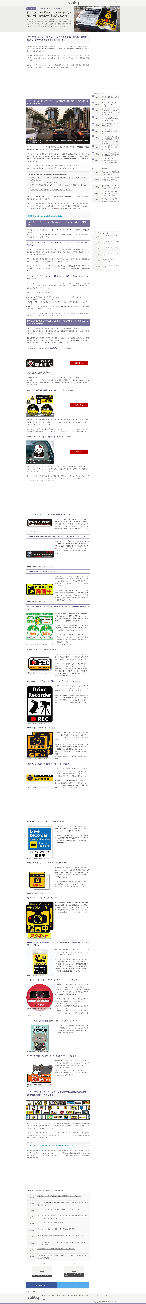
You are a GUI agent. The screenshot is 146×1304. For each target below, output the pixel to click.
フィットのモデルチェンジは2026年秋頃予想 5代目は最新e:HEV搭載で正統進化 (110, 154)
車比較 (58, 1295)
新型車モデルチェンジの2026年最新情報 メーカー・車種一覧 (110, 125)
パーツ (93, 1295)
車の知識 (81, 1295)
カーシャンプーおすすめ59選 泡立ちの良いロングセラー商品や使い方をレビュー (110, 199)
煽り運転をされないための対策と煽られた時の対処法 (45, 216)
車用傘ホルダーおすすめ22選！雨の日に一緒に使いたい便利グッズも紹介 (110, 186)
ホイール (99, 1295)
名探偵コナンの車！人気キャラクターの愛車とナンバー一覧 (110, 104)
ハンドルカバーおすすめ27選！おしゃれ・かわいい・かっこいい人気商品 (110, 193)
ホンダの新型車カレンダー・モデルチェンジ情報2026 (110, 131)
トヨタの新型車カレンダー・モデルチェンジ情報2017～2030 (110, 147)
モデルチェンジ (46, 1295)
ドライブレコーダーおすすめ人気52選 (50, 1222)
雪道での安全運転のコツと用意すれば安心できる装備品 (56, 1249)
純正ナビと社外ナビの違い (40, 1276)
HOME (43, 1299)
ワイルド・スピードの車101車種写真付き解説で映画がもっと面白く (110, 118)
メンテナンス (65, 1295)
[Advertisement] (58, 84)
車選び (53, 1295)
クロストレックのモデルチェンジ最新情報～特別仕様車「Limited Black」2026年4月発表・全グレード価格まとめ (110, 140)
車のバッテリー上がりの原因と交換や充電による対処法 (56, 1229)
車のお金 (88, 1295)
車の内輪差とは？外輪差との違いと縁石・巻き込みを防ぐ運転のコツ (60, 1235)
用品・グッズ (31, 8)
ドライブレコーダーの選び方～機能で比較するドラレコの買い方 (59, 1196)
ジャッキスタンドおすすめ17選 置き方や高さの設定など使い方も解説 (111, 172)
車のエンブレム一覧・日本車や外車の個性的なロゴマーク (110, 97)
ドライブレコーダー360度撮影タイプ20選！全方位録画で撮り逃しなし (50, 1145)
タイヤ (105, 1295)
